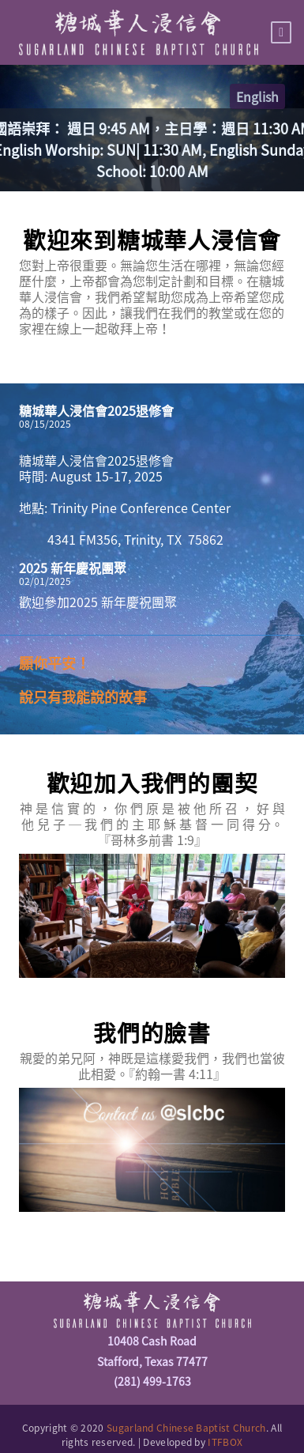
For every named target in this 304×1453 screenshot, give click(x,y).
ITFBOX (225, 1442)
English (257, 96)
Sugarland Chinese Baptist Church (186, 1428)
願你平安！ (54, 663)
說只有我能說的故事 (83, 697)
